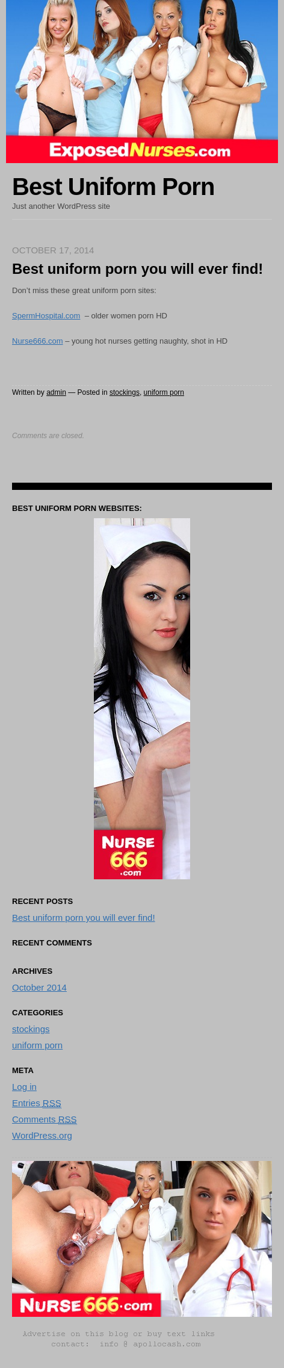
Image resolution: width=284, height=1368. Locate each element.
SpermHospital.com (46, 315)
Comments (44, 1119)
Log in (24, 1087)
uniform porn (164, 392)
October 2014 (39, 987)
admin (56, 392)
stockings (125, 392)
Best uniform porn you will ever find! (83, 917)
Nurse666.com (37, 340)
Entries (36, 1103)
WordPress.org (42, 1135)
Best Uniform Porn (113, 186)
